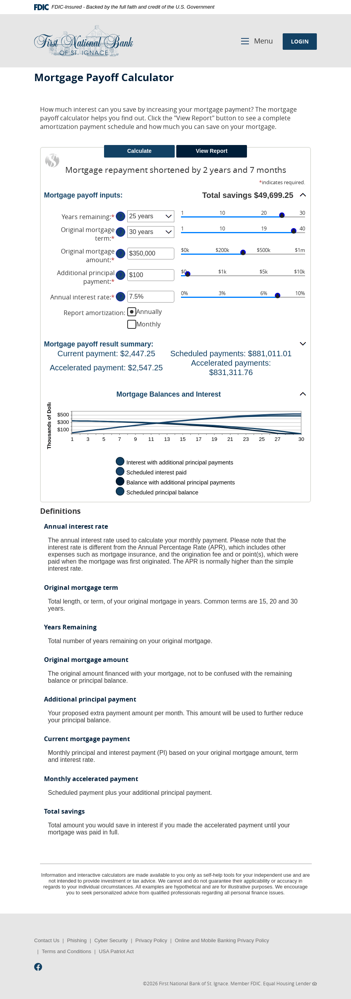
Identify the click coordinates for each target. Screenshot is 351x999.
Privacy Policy (151, 940)
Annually (149, 311)
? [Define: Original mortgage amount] (120, 253)
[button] (175, 195)
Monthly (148, 324)
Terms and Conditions (66, 951)
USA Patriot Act (116, 951)
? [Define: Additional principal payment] (120, 275)
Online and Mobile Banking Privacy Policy (222, 940)
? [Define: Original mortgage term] (120, 232)
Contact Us (46, 940)
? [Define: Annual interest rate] (120, 296)
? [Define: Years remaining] (120, 216)
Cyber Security (111, 940)
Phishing (77, 940)
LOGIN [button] (300, 41)
